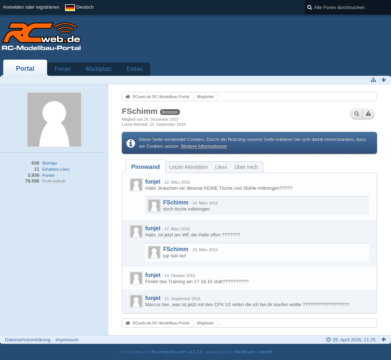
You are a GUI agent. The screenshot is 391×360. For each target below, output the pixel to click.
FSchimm (175, 202)
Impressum (66, 339)
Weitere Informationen (204, 146)
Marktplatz (99, 69)
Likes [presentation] (221, 167)
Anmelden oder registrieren (31, 7)
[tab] (145, 167)
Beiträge (49, 163)
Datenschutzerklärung (27, 339)
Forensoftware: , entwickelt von (195, 351)
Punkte (48, 175)
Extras (135, 69)
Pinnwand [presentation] (145, 166)
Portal (25, 68)
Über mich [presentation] (246, 167)
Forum (63, 69)
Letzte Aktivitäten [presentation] (188, 167)
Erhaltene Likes (56, 169)
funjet (152, 182)
